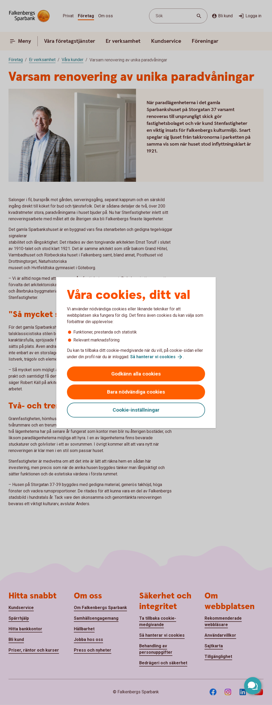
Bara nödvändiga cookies (136, 392)
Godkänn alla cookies (136, 374)
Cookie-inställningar (136, 410)
